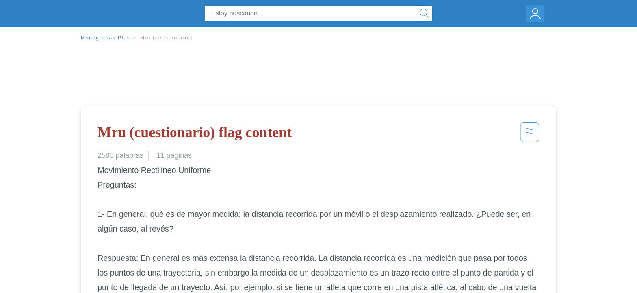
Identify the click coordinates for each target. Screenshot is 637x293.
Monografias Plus (105, 38)
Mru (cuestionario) (166, 38)
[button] (530, 134)
